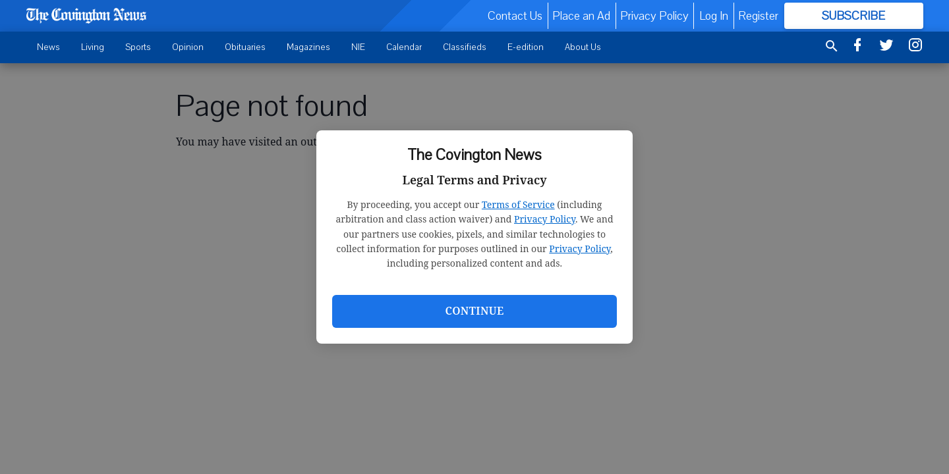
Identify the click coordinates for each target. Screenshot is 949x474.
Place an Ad (581, 16)
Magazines (308, 47)
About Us (583, 47)
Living (92, 47)
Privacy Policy (544, 219)
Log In (713, 16)
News (48, 47)
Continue (474, 310)
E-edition (525, 47)
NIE (358, 47)
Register (758, 16)
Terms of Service (518, 204)
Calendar (404, 47)
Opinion (188, 47)
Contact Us (515, 16)
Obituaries (245, 47)
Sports (138, 47)
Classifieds (464, 47)
